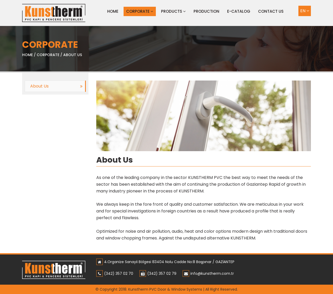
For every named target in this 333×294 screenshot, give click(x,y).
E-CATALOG (238, 11)
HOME (27, 54)
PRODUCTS (173, 11)
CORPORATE (139, 11)
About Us (39, 86)
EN (304, 11)
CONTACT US (271, 11)
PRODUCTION (206, 11)
